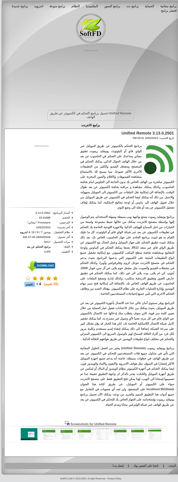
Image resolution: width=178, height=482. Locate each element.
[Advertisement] (89, 78)
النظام (74, 6)
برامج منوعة (56, 6)
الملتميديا (90, 6)
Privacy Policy (112, 478)
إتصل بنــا (116, 465)
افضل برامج (167, 10)
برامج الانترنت (89, 125)
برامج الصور (111, 6)
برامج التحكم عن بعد (37, 246)
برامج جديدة (18, 6)
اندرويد (37, 6)
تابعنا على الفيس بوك (144, 465)
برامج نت (131, 6)
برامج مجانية (167, 6)
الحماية (147, 6)
